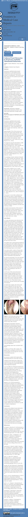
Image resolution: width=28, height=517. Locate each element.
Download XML (16, 52)
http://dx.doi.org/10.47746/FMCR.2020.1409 (14, 114)
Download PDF (8, 55)
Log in (9, 0)
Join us (4, 0)
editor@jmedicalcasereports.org (19, 0)
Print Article (7, 52)
